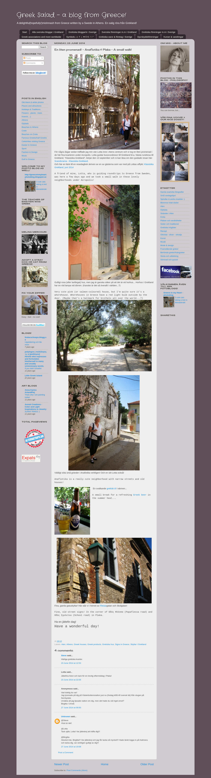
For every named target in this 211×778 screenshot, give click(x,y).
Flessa (103, 606)
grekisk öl (111, 488)
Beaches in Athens (30, 127)
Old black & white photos (33, 102)
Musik (163, 242)
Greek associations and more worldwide (41, 37)
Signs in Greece (122, 644)
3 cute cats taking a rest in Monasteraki (181, 299)
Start (24, 32)
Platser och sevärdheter (171, 220)
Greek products (94, 644)
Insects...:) (26, 116)
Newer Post (61, 764)
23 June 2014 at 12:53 (71, 663)
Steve (63, 655)
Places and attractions (31, 106)
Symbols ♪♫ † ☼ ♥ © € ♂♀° (80, 37)
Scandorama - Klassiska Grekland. (71, 161)
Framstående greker (169, 249)
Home (104, 764)
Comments (29, 63)
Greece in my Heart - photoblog (173, 294)
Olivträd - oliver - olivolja (171, 235)
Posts (27, 58)
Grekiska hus (108, 644)
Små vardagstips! (168, 195)
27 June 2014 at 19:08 (71, 747)
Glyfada (25, 123)
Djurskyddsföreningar (147, 37)
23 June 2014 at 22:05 (71, 680)
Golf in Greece (28, 159)
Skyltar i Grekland (138, 644)
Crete (24, 131)
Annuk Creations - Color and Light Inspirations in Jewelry (35, 406)
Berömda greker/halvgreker (172, 252)
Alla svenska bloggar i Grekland (47, 32)
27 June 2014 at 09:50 (71, 707)
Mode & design (167, 245)
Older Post (147, 764)
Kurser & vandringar (173, 37)
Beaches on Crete (30, 134)
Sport (24, 148)
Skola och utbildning (169, 256)
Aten (63, 644)
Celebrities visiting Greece (33, 141)
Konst (163, 238)
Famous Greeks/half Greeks (34, 138)
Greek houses (80, 644)
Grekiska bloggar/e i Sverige (82, 32)
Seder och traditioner (169, 224)
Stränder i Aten (167, 213)
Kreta (162, 217)
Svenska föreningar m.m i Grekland (119, 32)
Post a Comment (65, 752)
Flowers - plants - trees (32, 113)
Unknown (65, 716)
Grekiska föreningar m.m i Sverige (158, 32)
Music (24, 156)
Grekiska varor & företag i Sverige (115, 37)
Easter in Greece (29, 145)
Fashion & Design (30, 152)
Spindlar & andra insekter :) (172, 199)
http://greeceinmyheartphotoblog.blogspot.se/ (35, 176)
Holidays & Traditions (31, 109)
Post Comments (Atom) (77, 770)
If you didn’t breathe (33, 368)
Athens (69, 644)
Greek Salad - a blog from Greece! (71, 15)
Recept (163, 231)
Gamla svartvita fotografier (172, 192)
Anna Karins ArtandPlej (31, 391)
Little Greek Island (33, 375)
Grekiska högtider (168, 227)
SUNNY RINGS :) (32, 411)
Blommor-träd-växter (169, 203)
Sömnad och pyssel (169, 260)
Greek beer (139, 495)
